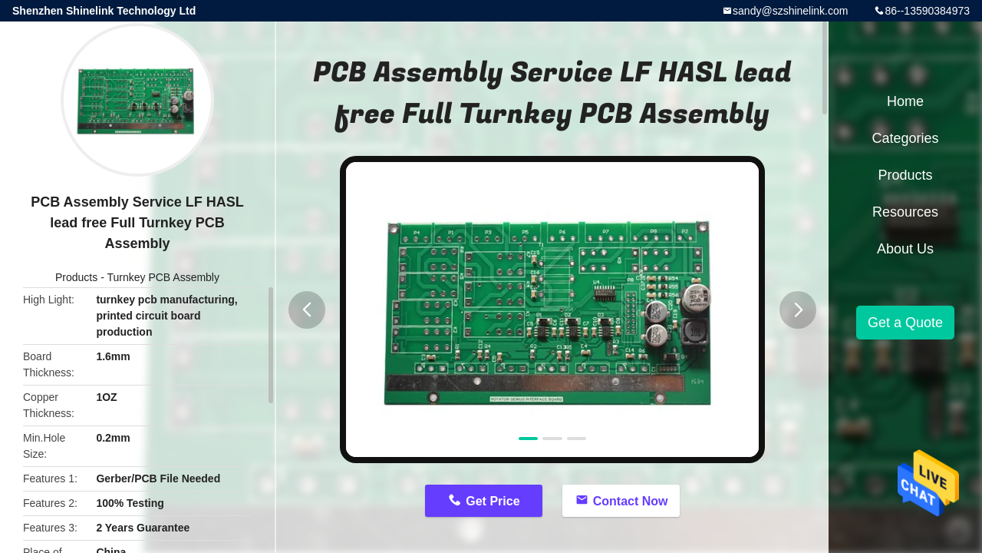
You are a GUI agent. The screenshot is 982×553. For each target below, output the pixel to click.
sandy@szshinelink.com (790, 11)
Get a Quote (905, 322)
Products (76, 277)
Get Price (492, 501)
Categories (905, 138)
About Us (905, 249)
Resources (905, 212)
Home (905, 101)
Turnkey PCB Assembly (163, 277)
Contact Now (630, 501)
